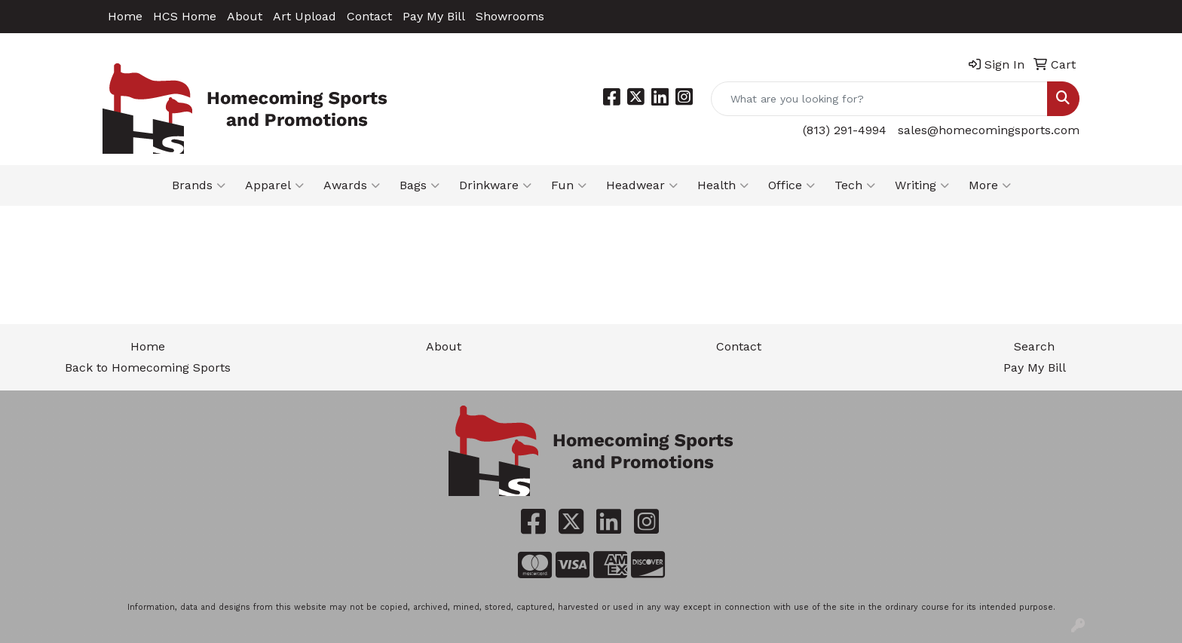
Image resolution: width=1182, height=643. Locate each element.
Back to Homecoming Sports (148, 367)
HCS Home (184, 16)
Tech (854, 185)
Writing (922, 185)
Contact (369, 16)
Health (723, 185)
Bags (419, 185)
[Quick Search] (879, 98)
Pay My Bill (434, 16)
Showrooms (510, 16)
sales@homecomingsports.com (988, 130)
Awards (351, 185)
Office (791, 185)
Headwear (642, 185)
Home (125, 16)
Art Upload (304, 16)
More (990, 185)
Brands (198, 185)
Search (1034, 346)
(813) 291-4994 (844, 130)
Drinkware (495, 185)
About (244, 16)
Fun (568, 185)
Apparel (274, 185)
